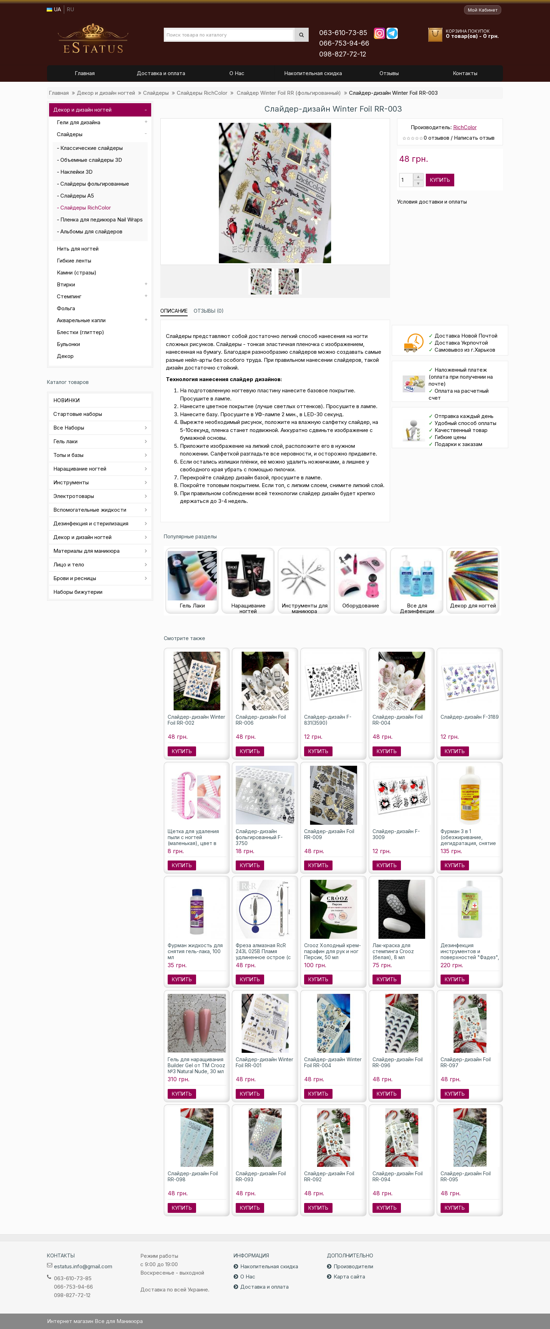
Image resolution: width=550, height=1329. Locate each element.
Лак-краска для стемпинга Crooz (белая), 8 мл (393, 951)
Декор (65, 356)
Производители (353, 1266)
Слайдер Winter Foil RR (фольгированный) (288, 92)
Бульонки (68, 344)
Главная (59, 92)
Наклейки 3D (76, 171)
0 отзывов (436, 137)
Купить (440, 180)
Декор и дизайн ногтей (106, 92)
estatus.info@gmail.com (83, 1266)
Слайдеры (156, 92)
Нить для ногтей (78, 248)
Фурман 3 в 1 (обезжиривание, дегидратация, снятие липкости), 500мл (468, 840)
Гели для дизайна (78, 122)
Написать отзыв (474, 137)
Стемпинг (69, 296)
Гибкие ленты (74, 260)
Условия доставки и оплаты (432, 201)
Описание (174, 311)
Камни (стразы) (76, 272)
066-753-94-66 (344, 43)
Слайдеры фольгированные (94, 183)
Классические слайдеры (91, 148)
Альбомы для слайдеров (91, 231)
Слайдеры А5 (77, 195)
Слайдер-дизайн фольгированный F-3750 (259, 837)
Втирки (66, 284)
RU (70, 9)
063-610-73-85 (343, 33)
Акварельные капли (81, 320)
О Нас (247, 1276)
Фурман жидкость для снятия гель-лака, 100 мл (195, 951)
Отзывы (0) (209, 311)
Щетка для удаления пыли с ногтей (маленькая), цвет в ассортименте (193, 840)
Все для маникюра (93, 38)
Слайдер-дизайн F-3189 (470, 717)
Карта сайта (349, 1276)
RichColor (465, 127)
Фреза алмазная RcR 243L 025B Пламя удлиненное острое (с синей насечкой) (263, 954)
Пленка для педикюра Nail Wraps (101, 219)
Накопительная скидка (269, 1266)
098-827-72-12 (342, 54)
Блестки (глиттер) (80, 332)
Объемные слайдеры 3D (91, 160)
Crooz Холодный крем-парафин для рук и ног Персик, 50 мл (332, 951)
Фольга (66, 308)
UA (54, 9)
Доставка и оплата (264, 1286)
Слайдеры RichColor (202, 92)
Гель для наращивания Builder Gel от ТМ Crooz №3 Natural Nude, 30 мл (196, 1065)
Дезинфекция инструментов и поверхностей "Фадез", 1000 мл (470, 954)
